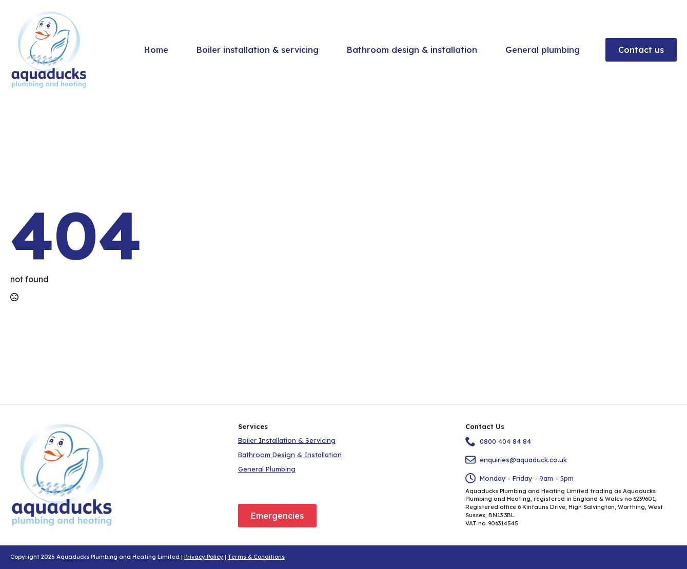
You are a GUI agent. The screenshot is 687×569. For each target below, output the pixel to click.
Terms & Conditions (256, 556)
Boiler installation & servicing (258, 50)
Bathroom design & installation (412, 50)
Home (156, 50)
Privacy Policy (203, 556)
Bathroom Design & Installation (290, 454)
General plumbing (542, 50)
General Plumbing (267, 469)
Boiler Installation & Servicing (287, 440)
